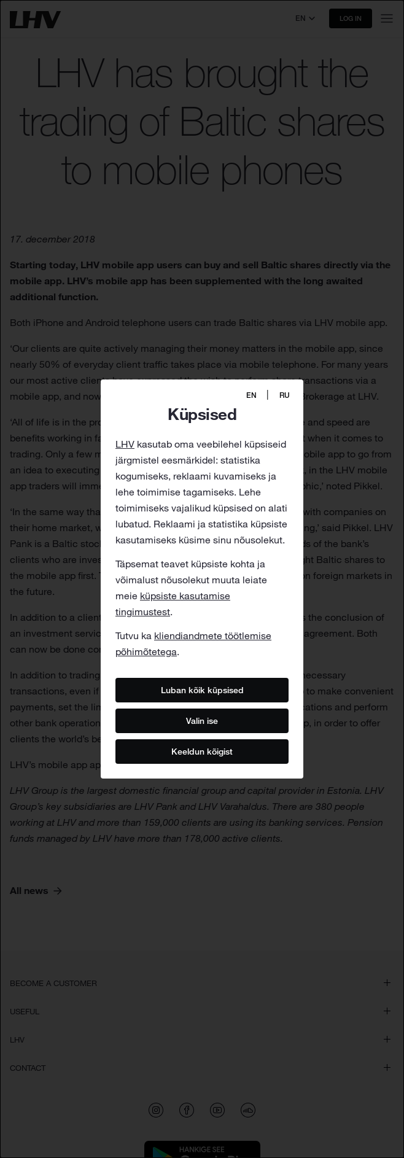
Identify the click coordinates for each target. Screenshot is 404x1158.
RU (284, 395)
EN (251, 395)
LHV (124, 444)
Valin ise (202, 720)
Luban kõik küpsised (202, 689)
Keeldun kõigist (202, 750)
